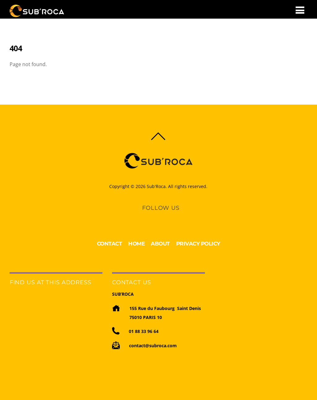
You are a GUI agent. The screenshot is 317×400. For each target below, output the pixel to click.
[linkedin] (155, 216)
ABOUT (160, 243)
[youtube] (165, 216)
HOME (136, 243)
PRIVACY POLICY (198, 243)
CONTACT (109, 243)
